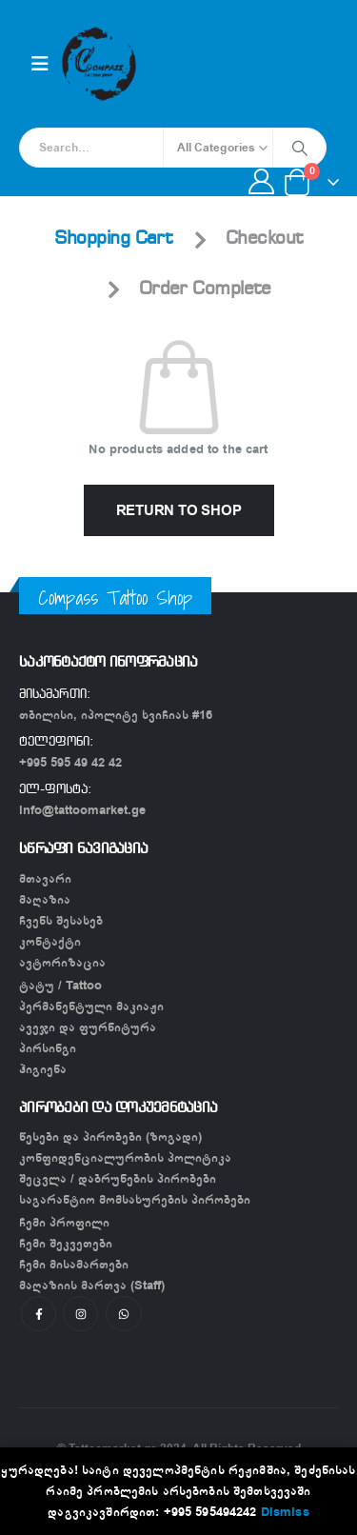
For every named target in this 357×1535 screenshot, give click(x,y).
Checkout (265, 239)
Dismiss (285, 1512)
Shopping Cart (113, 239)
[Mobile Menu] (40, 64)
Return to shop (179, 510)
